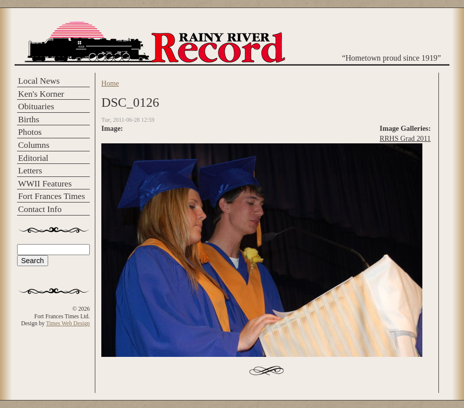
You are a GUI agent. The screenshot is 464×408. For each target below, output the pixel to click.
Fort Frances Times (51, 196)
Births (28, 119)
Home (110, 83)
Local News (39, 81)
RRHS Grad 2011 (405, 138)
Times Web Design (68, 323)
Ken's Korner (41, 94)
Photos (30, 132)
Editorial (33, 158)
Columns (33, 145)
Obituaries (36, 106)
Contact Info (40, 209)
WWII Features (45, 183)
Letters (30, 170)
